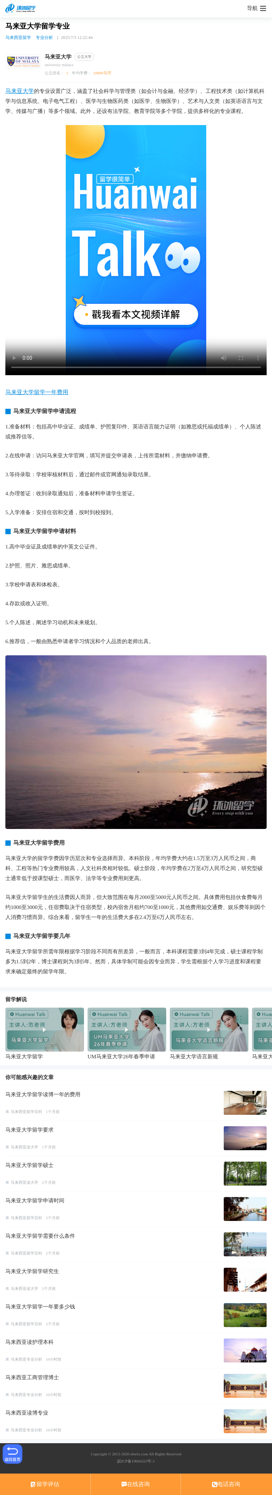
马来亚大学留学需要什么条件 (40, 1236)
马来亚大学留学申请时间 (34, 1200)
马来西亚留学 (18, 37)
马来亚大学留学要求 (29, 1130)
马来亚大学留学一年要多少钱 (40, 1307)
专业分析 (44, 37)
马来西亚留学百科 (26, 1111)
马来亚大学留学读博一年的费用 (42, 1094)
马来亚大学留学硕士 (29, 1165)
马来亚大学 (19, 91)
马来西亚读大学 (24, 1147)
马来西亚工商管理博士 (32, 1377)
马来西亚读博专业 (26, 1413)
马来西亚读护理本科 (29, 1342)
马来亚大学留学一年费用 (36, 392)
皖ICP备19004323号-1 (135, 1461)
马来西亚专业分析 (26, 1359)
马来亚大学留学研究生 (32, 1271)
